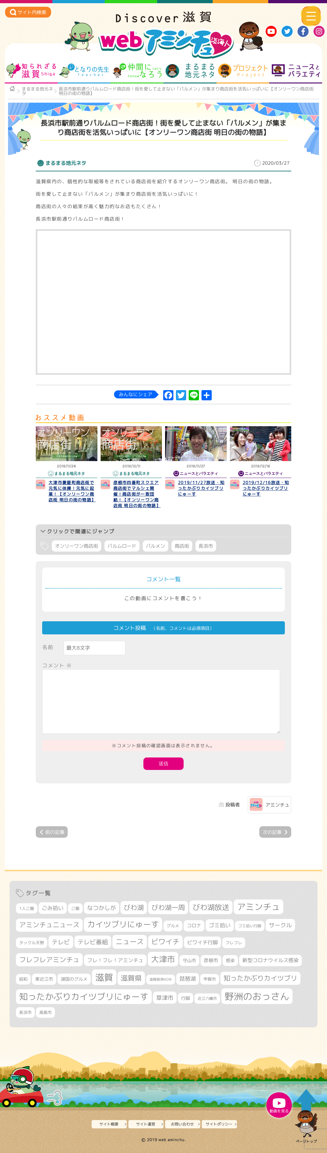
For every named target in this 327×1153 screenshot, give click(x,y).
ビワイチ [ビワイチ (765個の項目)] (165, 941)
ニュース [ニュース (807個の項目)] (130, 941)
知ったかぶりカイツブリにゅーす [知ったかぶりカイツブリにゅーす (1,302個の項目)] (83, 997)
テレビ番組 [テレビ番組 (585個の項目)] (93, 941)
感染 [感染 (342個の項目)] (230, 960)
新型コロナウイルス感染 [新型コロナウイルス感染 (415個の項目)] (270, 960)
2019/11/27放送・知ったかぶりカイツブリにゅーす (201, 488)
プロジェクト (243, 71)
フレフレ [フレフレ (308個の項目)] (233, 942)
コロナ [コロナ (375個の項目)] (194, 925)
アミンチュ (277, 805)
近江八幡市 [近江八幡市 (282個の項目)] (207, 998)
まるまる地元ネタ (190, 71)
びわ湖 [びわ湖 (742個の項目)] (134, 907)
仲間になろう (137, 71)
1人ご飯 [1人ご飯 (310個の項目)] (26, 908)
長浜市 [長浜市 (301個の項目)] (25, 1012)
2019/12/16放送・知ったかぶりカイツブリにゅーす (266, 488)
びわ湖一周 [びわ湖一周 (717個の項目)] (168, 907)
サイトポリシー (219, 1124)
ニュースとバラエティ (296, 71)
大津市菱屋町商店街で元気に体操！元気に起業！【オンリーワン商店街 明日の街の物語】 (72, 491)
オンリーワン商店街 (76, 546)
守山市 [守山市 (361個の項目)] (189, 960)
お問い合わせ (182, 1124)
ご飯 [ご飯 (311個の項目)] (75, 908)
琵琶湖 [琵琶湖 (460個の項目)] (187, 978)
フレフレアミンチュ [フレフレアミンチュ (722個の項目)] (49, 959)
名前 (47, 647)
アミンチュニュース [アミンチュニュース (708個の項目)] (49, 924)
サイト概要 (108, 1124)
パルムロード (122, 546)
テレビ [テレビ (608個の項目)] (61, 941)
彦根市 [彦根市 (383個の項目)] (211, 960)
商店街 (182, 546)
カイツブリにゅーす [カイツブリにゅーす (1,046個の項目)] (123, 924)
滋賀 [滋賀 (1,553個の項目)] (104, 977)
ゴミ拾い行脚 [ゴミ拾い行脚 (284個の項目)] (249, 926)
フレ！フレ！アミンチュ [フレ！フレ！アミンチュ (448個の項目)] (115, 960)
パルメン (155, 546)
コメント (57, 665)
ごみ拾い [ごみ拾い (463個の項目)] (53, 908)
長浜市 (206, 546)
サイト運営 (145, 1124)
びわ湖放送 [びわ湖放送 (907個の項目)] (211, 907)
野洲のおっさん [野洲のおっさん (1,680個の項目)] (256, 996)
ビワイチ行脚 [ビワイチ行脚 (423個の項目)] (202, 942)
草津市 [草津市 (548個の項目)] (164, 997)
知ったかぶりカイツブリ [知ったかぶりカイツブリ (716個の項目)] (260, 978)
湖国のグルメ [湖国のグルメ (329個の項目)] (74, 979)
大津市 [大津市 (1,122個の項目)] (163, 959)
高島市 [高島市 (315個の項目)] (45, 1012)
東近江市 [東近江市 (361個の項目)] (44, 979)
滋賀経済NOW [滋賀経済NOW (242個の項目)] (160, 979)
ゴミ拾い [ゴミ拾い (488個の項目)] (220, 925)
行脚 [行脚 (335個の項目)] (185, 998)
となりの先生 (84, 71)
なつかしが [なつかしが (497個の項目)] (101, 908)
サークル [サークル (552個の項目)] (280, 925)
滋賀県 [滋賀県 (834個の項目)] (131, 978)
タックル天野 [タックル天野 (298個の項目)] (31, 942)
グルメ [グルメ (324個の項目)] (173, 926)
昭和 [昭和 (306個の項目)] (23, 979)
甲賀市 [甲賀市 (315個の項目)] (209, 979)
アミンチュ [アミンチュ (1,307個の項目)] (258, 907)
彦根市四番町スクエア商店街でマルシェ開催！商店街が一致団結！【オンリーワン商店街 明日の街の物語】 (137, 494)
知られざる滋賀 (31, 71)
